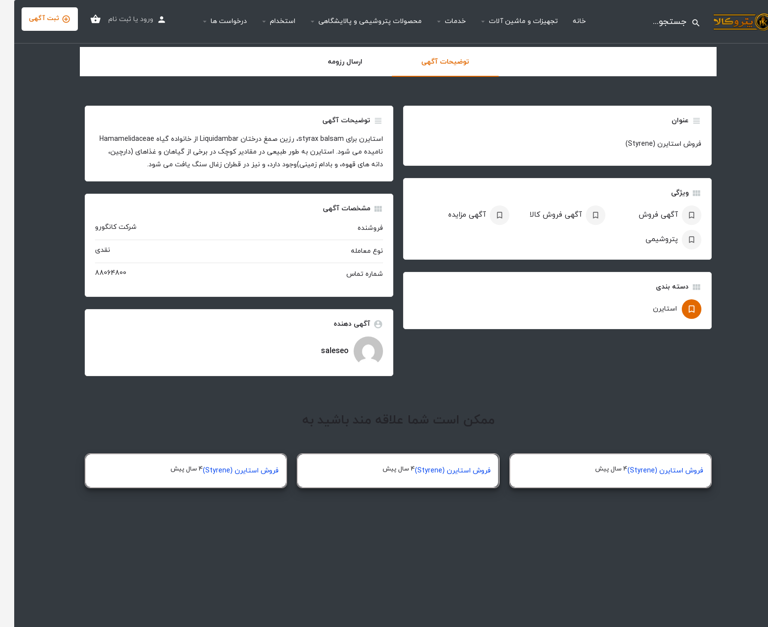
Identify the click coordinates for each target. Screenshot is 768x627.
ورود (132, 19)
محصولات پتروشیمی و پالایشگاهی (356, 21)
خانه (565, 21)
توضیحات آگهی (431, 62)
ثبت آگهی (35, 18)
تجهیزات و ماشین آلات (509, 21)
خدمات (441, 21)
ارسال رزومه (330, 62)
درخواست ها (214, 21)
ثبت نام (105, 19)
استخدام (268, 21)
